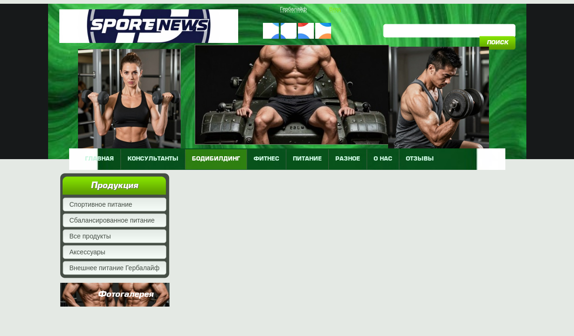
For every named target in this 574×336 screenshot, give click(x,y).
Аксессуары (88, 252)
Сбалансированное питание (112, 220)
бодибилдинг (216, 159)
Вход (335, 9)
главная (99, 159)
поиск (497, 43)
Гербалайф (293, 9)
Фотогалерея (126, 294)
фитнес (266, 159)
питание (307, 159)
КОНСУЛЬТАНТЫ (153, 159)
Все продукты (90, 236)
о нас (383, 159)
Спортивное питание (101, 204)
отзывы (420, 159)
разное (347, 159)
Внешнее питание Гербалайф (115, 268)
